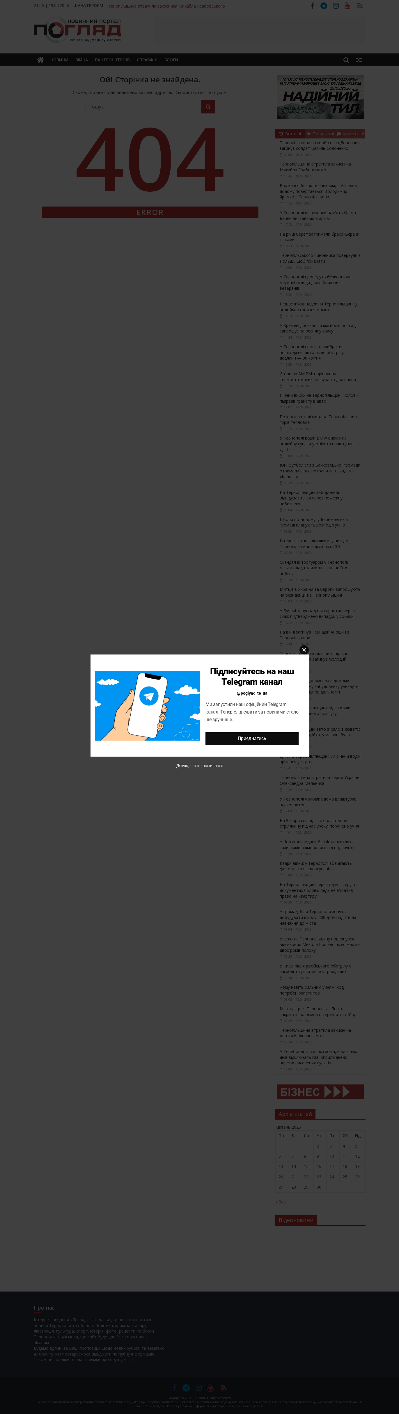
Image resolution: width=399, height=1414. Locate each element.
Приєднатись (252, 738)
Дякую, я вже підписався (199, 765)
